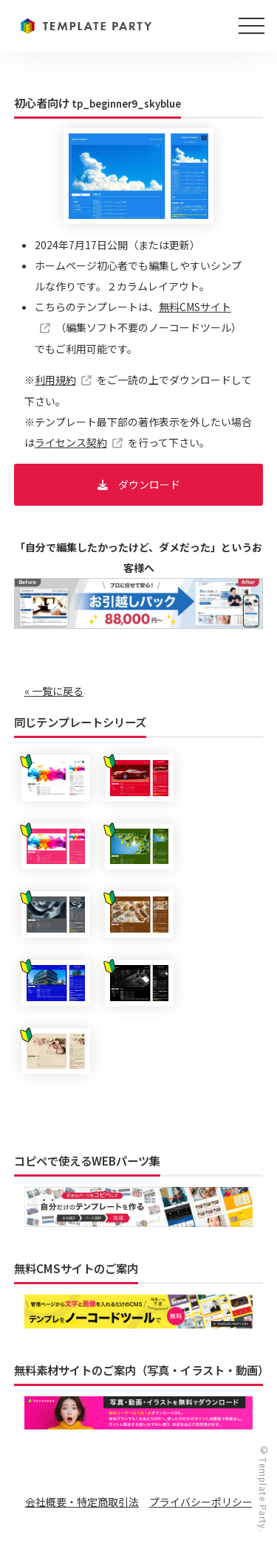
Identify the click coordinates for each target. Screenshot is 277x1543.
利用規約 (55, 379)
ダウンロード (149, 484)
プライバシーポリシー (201, 1501)
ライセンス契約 (71, 442)
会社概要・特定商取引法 (82, 1501)
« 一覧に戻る (53, 690)
